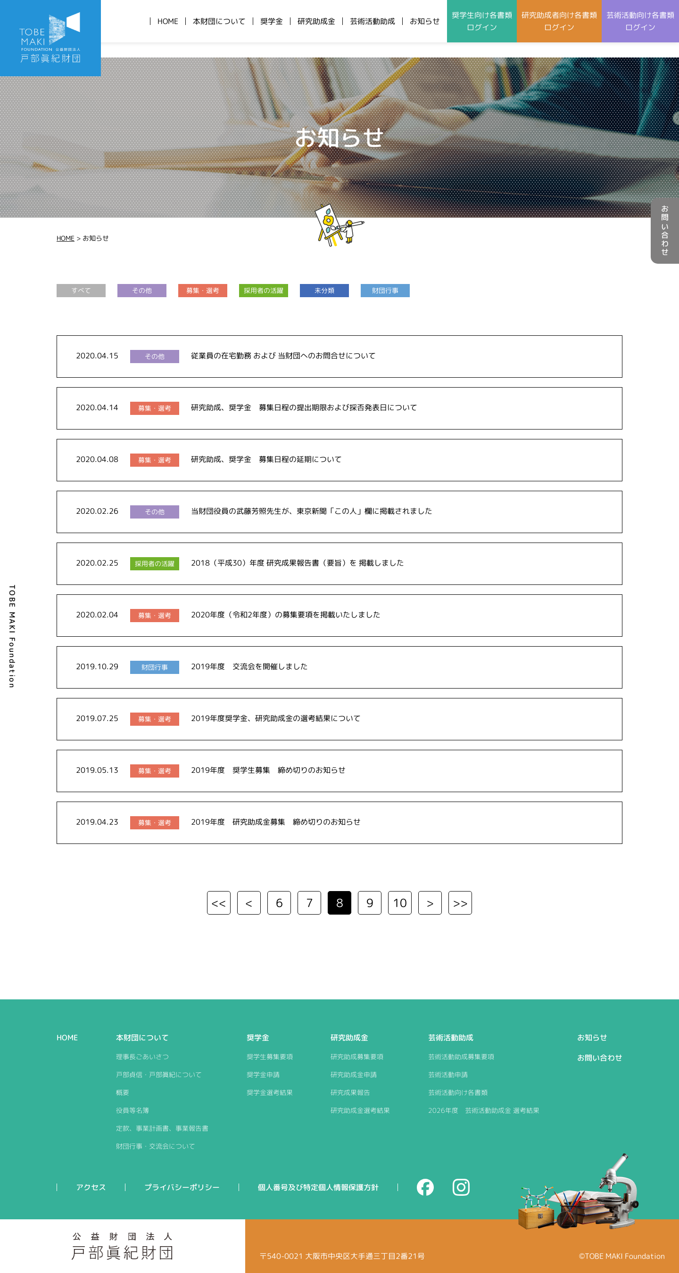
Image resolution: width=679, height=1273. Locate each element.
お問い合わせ (665, 231)
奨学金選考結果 (270, 1092)
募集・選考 (202, 290)
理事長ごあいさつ (142, 1056)
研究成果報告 (350, 1092)
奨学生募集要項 (270, 1056)
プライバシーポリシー (182, 1187)
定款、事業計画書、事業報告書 (162, 1128)
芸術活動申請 (448, 1074)
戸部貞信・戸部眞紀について (159, 1074)
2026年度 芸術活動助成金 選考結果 (483, 1110)
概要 (122, 1092)
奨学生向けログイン (482, 21)
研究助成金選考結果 (360, 1110)
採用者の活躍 (263, 290)
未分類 (324, 290)
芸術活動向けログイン (640, 21)
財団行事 (385, 290)
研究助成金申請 (354, 1074)
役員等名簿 (132, 1110)
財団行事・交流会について (155, 1146)
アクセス (91, 1187)
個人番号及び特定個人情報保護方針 (318, 1187)
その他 (142, 290)
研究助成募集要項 (357, 1056)
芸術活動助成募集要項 (461, 1056)
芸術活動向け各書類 (458, 1092)
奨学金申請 (263, 1074)
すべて (81, 290)
